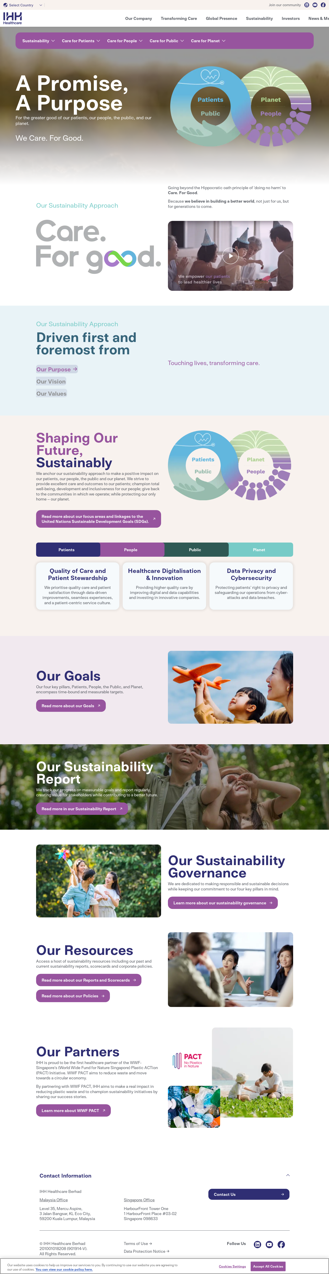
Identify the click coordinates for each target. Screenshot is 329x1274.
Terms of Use (136, 1240)
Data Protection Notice (144, 1248)
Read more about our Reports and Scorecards (86, 977)
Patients (66, 546)
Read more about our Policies (70, 993)
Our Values (52, 391)
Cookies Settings (232, 1266)
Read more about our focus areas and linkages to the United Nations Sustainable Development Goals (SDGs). (95, 516)
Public (195, 546)
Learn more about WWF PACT (70, 1107)
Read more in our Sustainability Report (79, 805)
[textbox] (19, 5)
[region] (164, 1266)
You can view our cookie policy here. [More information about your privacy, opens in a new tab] (64, 1269)
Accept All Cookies (268, 1266)
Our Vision (51, 379)
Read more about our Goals (68, 702)
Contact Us (225, 1191)
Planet (259, 546)
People (130, 546)
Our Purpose (54, 368)
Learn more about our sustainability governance (219, 900)
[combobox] (24, 5)
